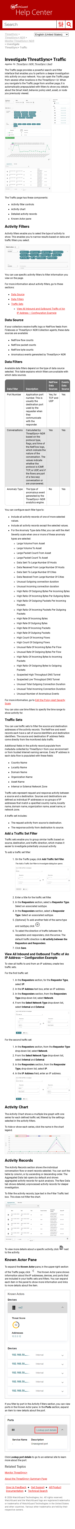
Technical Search (38, 1490)
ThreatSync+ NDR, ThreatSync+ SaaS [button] (34, 64)
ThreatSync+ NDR (15, 37)
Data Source (17, 294)
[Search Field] (37, 24)
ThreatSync (11, 34)
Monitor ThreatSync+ (16, 1472)
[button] (60, 24)
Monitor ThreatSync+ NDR (19, 40)
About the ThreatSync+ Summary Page (26, 1478)
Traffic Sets (17, 304)
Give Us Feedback (16, 1487)
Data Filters (17, 299)
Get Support (37, 1487)
